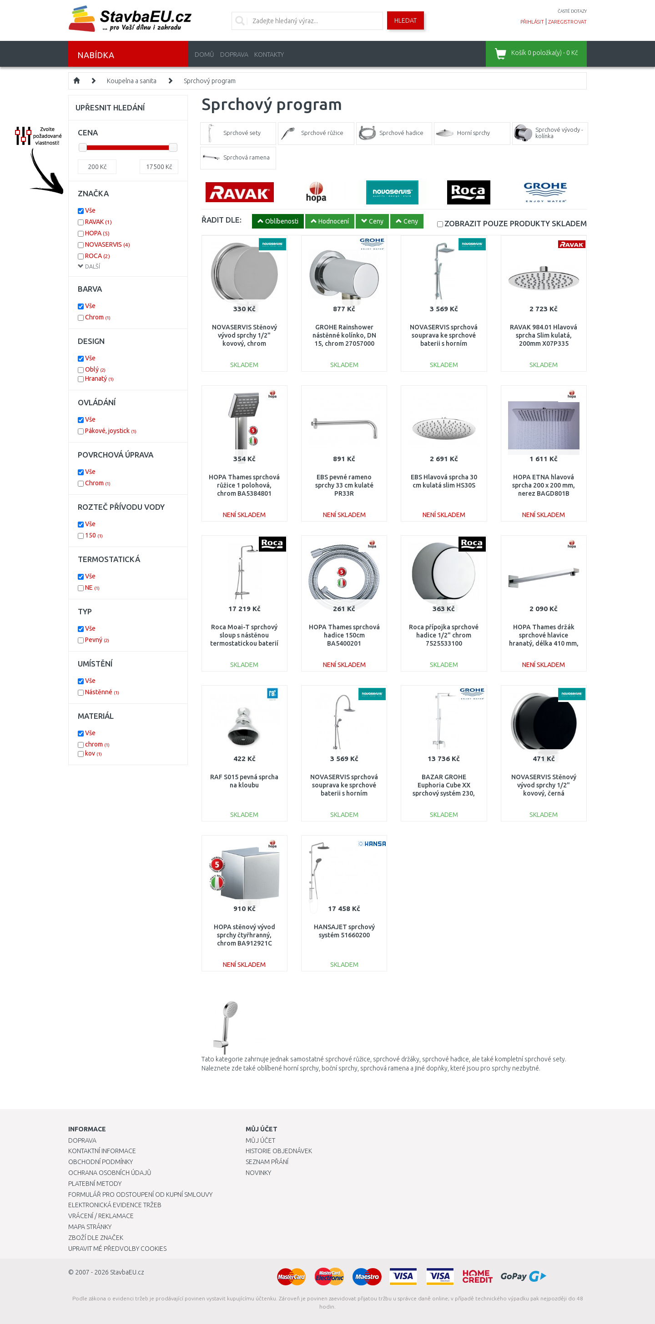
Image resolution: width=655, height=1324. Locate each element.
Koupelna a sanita (131, 81)
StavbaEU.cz (127, 1272)
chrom (97, 744)
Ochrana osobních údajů (109, 1172)
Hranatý (99, 378)
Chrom (98, 317)
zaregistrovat (567, 22)
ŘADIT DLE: (222, 219)
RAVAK (98, 221)
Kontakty (269, 54)
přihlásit (532, 22)
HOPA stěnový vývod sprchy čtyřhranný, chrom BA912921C (244, 935)
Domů (204, 54)
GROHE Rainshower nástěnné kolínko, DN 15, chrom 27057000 (344, 335)
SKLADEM (515, 223)
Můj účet (260, 1140)
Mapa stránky (89, 1226)
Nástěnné (102, 692)
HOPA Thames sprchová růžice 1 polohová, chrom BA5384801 (244, 485)
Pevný (97, 639)
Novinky (258, 1172)
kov (93, 753)
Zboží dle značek (95, 1237)
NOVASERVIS (107, 244)
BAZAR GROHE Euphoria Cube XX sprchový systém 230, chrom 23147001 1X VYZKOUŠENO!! (444, 793)
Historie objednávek (279, 1151)
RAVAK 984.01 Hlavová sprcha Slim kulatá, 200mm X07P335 (543, 335)
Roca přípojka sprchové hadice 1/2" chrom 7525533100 (444, 635)
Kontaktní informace (102, 1151)
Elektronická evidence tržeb (114, 1205)
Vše (90, 210)
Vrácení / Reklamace (101, 1215)
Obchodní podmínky (100, 1161)
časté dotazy (572, 11)
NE (92, 587)
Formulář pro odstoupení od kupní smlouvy (140, 1194)
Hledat (405, 20)
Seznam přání (267, 1161)
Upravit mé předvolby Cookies (117, 1248)
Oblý (95, 369)
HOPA (97, 233)
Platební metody (94, 1183)
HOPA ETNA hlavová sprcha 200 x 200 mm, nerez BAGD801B (543, 485)
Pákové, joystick (110, 430)
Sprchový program (210, 81)
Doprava (234, 54)
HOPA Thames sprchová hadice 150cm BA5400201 (344, 635)
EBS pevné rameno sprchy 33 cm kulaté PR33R (344, 485)
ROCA (97, 255)
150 (94, 535)
